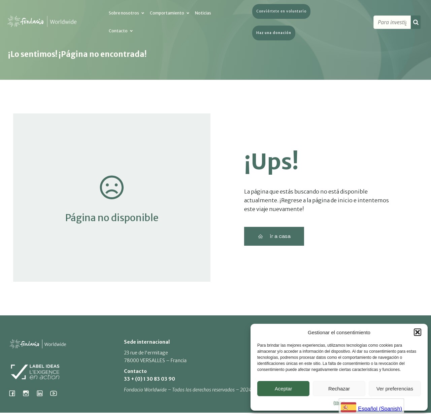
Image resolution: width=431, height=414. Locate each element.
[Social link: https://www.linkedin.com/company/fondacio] (42, 394)
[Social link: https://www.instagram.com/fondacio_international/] (28, 394)
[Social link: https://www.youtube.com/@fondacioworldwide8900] (56, 394)
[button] (417, 332)
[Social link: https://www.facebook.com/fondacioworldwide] (15, 394)
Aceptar (283, 388)
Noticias (203, 14)
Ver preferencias (394, 388)
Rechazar (339, 388)
